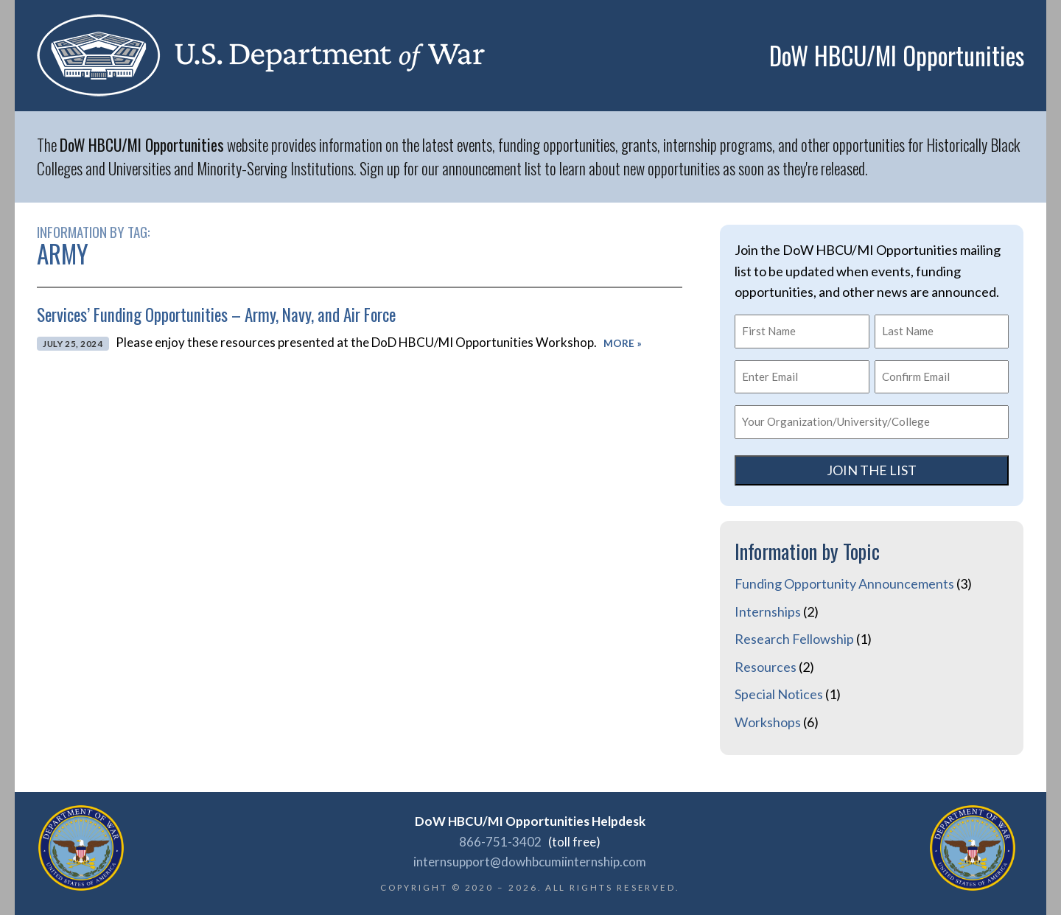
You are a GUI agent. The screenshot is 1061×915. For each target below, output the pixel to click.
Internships (768, 611)
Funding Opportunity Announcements (844, 583)
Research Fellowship (794, 639)
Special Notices (779, 694)
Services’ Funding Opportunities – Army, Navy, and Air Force (216, 314)
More (622, 343)
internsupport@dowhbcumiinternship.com (529, 861)
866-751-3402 (500, 841)
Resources (765, 667)
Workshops (768, 722)
